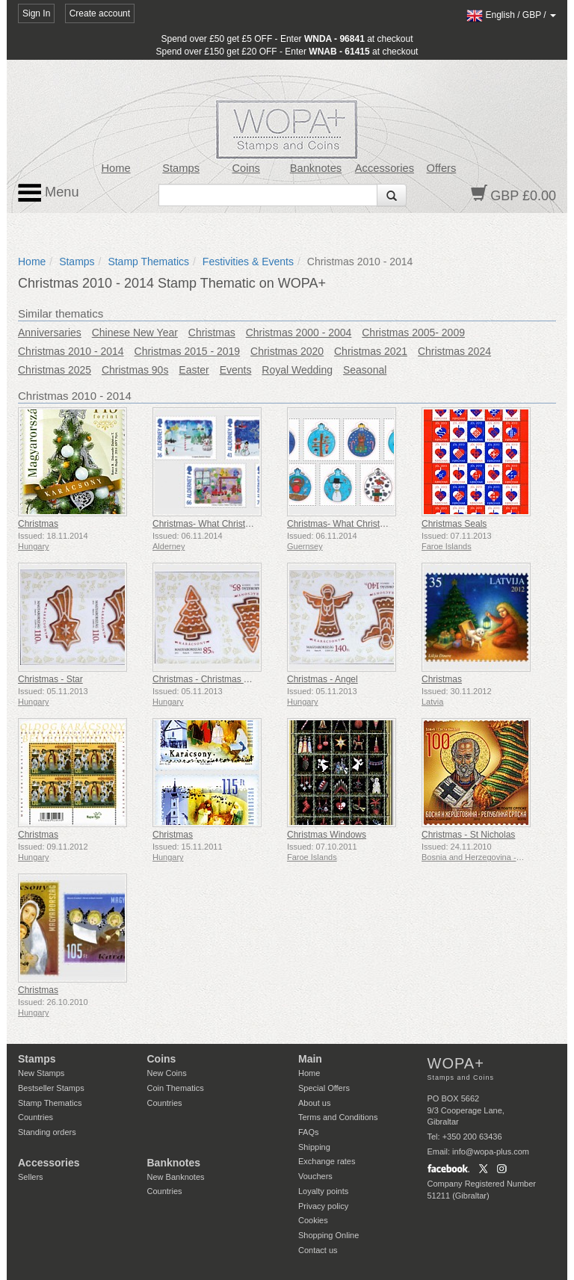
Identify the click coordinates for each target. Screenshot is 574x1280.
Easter (194, 370)
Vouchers (315, 1176)
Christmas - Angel (322, 679)
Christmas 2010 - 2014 (71, 351)
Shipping (314, 1147)
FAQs (308, 1132)
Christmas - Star (50, 679)
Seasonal (364, 370)
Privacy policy (323, 1206)
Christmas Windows (326, 834)
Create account (100, 13)
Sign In (36, 13)
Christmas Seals (454, 524)
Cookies (313, 1220)
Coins (246, 168)
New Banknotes (176, 1176)
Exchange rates (326, 1161)
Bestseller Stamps (51, 1087)
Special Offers (324, 1087)
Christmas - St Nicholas (468, 834)
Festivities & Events (248, 262)
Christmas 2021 (370, 351)
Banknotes (316, 168)
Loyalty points (323, 1191)
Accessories (384, 168)
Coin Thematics (175, 1087)
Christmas (211, 332)
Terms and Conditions (337, 1117)
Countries (35, 1117)
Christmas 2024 (454, 351)
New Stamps (41, 1073)
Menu (48, 193)
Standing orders (47, 1132)
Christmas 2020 (287, 351)
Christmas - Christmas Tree (207, 679)
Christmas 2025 (54, 370)
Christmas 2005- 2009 (413, 332)
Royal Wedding (297, 370)
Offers (442, 168)
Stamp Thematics (148, 262)
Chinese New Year (135, 332)
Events (236, 370)
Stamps (181, 168)
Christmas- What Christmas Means (221, 524)
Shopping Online (328, 1235)
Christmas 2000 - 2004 (299, 332)
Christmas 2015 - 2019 (188, 351)
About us (314, 1102)
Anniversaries (49, 332)
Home (115, 168)
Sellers (30, 1176)
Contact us (318, 1250)
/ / (511, 15)
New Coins (167, 1073)
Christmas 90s (135, 370)
